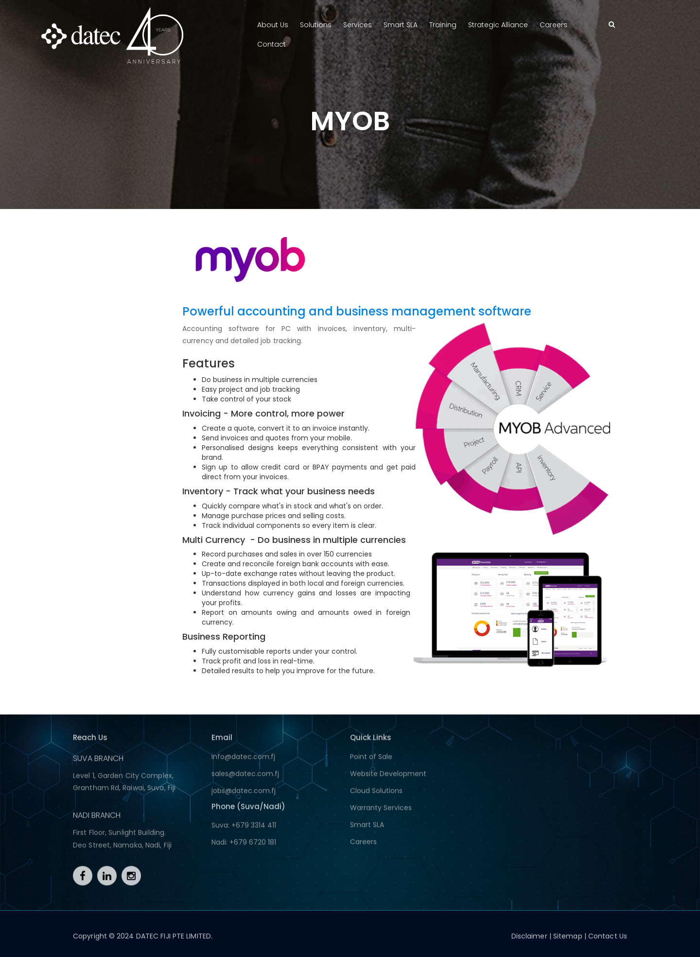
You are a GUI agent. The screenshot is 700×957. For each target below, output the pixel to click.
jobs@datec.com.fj (243, 794)
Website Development (388, 777)
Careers (553, 25)
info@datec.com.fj (243, 760)
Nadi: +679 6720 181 (243, 845)
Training (442, 25)
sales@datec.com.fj (245, 777)
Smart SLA (401, 25)
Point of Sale (371, 760)
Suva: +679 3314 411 (243, 828)
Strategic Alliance (498, 25)
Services (357, 25)
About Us (272, 25)
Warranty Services (381, 811)
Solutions (316, 25)
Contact (271, 44)
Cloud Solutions (376, 794)
